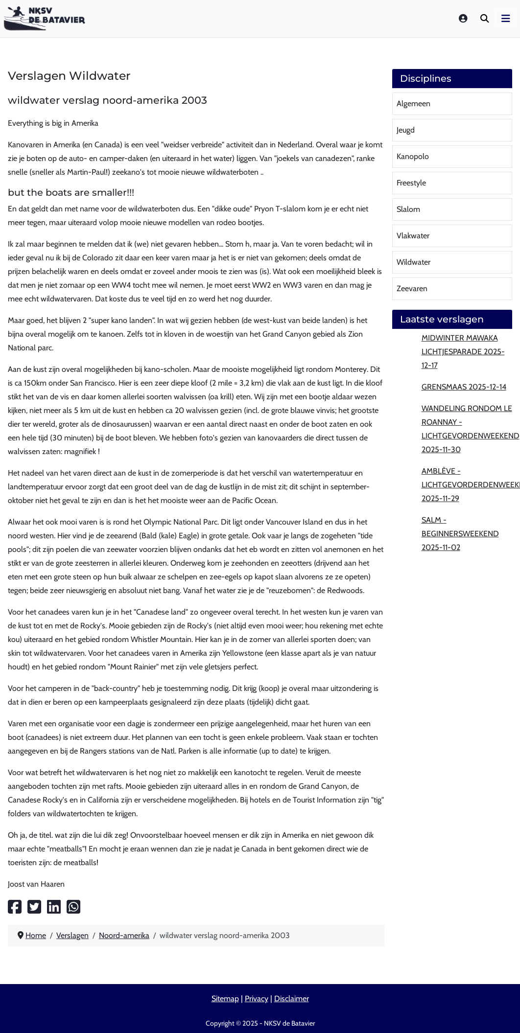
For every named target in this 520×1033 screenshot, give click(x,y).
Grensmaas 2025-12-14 (464, 386)
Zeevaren (412, 288)
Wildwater (413, 262)
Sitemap (225, 998)
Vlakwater (413, 235)
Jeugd (406, 130)
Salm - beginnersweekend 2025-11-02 (460, 533)
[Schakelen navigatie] (506, 18)
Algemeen (413, 103)
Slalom (408, 209)
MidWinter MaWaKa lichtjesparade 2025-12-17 (463, 351)
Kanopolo (413, 156)
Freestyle (411, 182)
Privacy (256, 998)
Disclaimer (291, 998)
